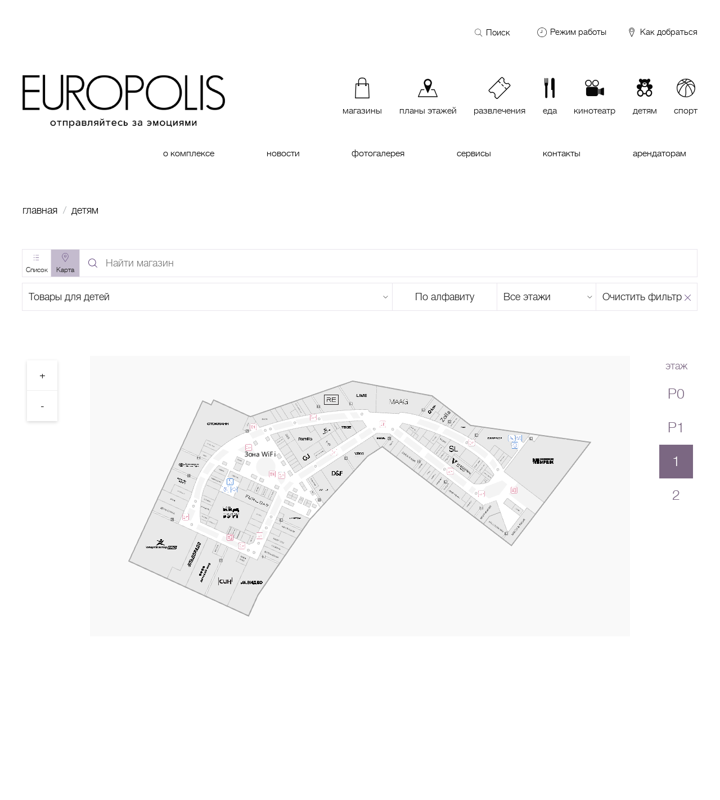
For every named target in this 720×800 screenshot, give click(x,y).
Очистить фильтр (642, 296)
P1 (676, 427)
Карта (65, 270)
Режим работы (578, 32)
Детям (84, 210)
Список (37, 270)
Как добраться (662, 33)
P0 (676, 394)
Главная (39, 210)
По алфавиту (444, 296)
